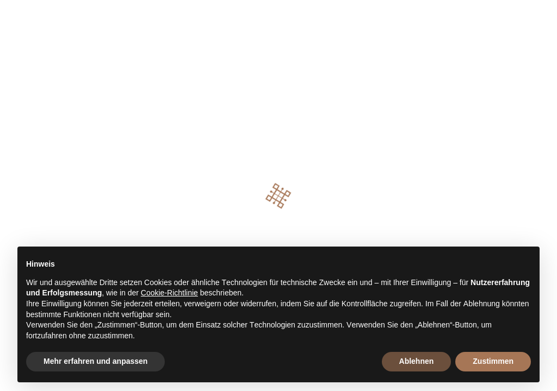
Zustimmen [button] (493, 361)
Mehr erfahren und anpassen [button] (95, 361)
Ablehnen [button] (416, 361)
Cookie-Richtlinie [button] (169, 292)
